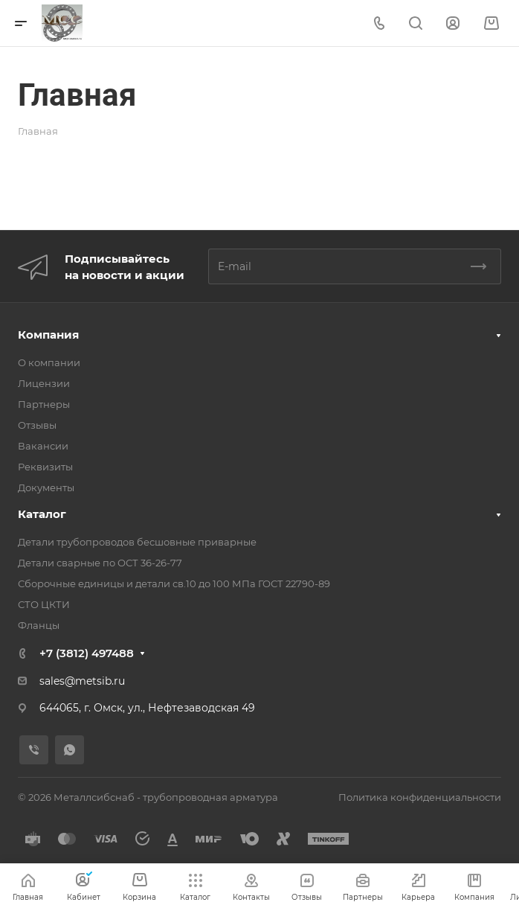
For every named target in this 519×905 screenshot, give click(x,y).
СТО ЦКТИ (44, 604)
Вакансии (43, 446)
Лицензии (44, 383)
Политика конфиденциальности (419, 797)
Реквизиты (45, 467)
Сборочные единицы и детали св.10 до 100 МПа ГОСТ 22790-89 (174, 583)
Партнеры (44, 404)
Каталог (42, 514)
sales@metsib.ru (82, 681)
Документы (46, 487)
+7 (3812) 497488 (86, 653)
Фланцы (38, 625)
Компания (48, 334)
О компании (49, 362)
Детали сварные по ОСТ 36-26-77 (100, 563)
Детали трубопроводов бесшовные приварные (137, 542)
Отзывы (37, 425)
